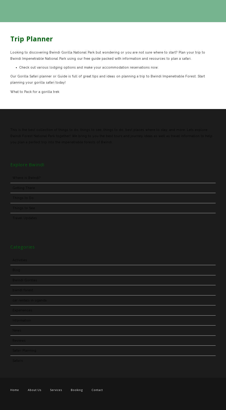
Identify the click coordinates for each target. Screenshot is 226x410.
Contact (97, 390)
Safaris (18, 360)
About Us (34, 390)
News (17, 330)
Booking (77, 390)
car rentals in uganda (30, 300)
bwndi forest (23, 290)
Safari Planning (24, 350)
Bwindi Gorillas (25, 280)
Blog (16, 270)
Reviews (19, 340)
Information (22, 320)
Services (56, 390)
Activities (20, 260)
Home (14, 390)
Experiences (22, 310)
